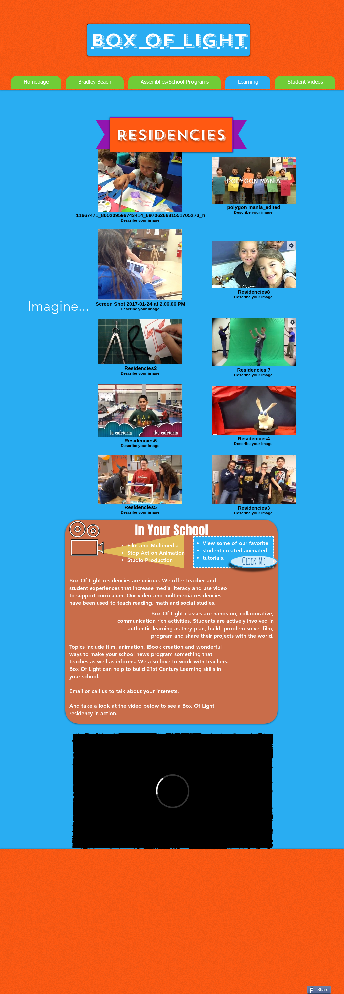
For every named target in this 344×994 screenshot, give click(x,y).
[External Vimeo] (172, 791)
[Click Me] (254, 561)
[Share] (319, 990)
